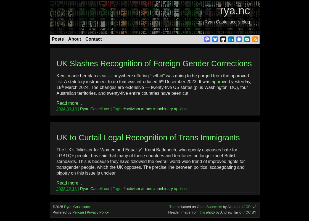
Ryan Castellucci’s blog (227, 22)
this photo (207, 212)
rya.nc (235, 10)
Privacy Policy (98, 212)
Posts (58, 39)
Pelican (78, 212)
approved (221, 81)
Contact (93, 39)
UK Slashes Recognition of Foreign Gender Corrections (154, 63)
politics (182, 109)
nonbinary (164, 109)
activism (133, 109)
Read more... (69, 103)
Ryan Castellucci (95, 109)
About (74, 39)
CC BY (250, 212)
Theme (174, 207)
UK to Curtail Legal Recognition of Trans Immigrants (148, 137)
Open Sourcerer (209, 207)
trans (147, 109)
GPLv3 (250, 207)
